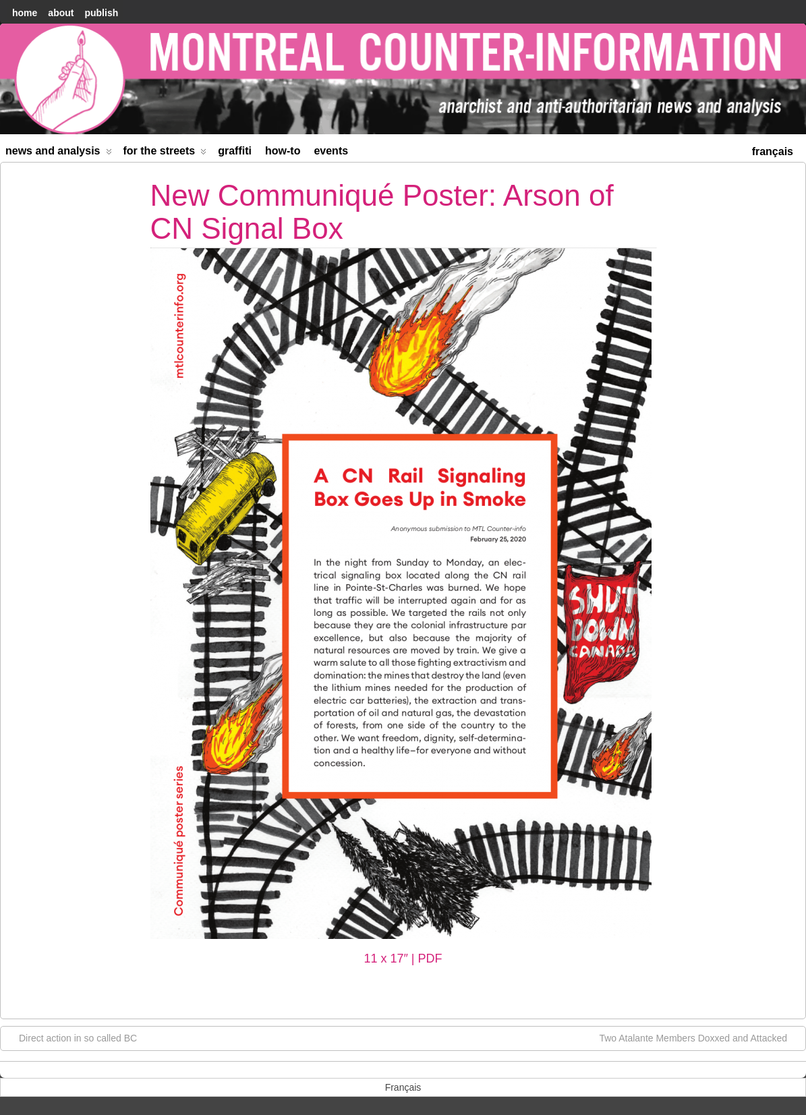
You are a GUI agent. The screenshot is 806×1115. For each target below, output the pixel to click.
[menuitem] (773, 150)
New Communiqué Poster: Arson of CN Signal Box (382, 211)
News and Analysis (58, 153)
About (61, 12)
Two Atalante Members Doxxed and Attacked (700, 1037)
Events (331, 150)
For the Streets (165, 153)
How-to (282, 150)
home (24, 12)
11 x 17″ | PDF (403, 958)
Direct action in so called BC (71, 1037)
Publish (101, 12)
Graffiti (235, 150)
